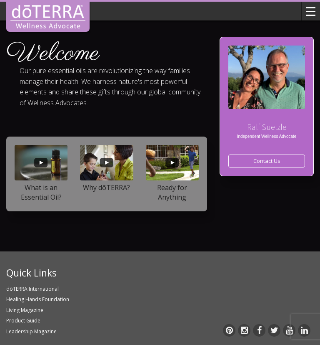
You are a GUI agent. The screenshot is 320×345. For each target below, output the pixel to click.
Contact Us (266, 161)
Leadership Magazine (31, 331)
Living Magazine (24, 310)
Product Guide (23, 320)
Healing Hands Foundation (37, 299)
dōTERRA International (32, 288)
